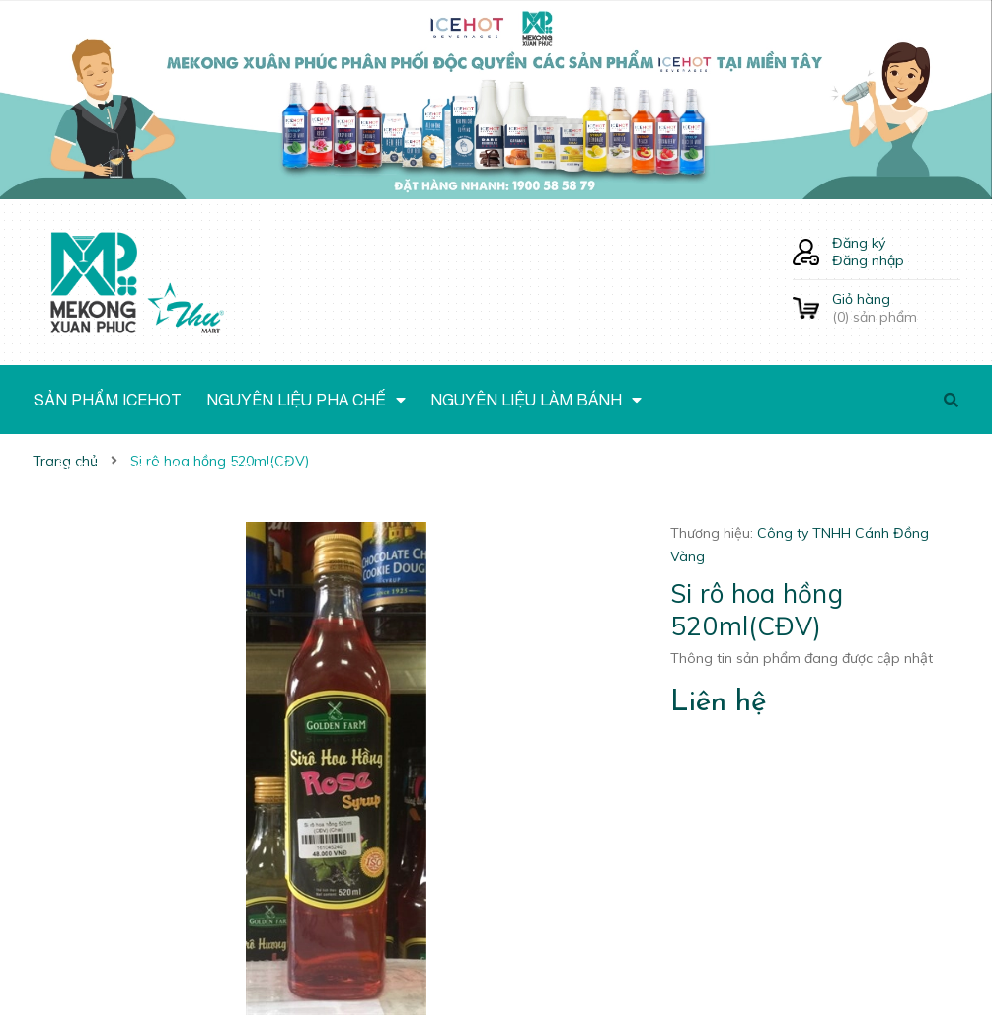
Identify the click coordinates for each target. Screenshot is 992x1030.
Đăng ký (858, 243)
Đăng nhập (868, 260)
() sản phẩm (896, 308)
